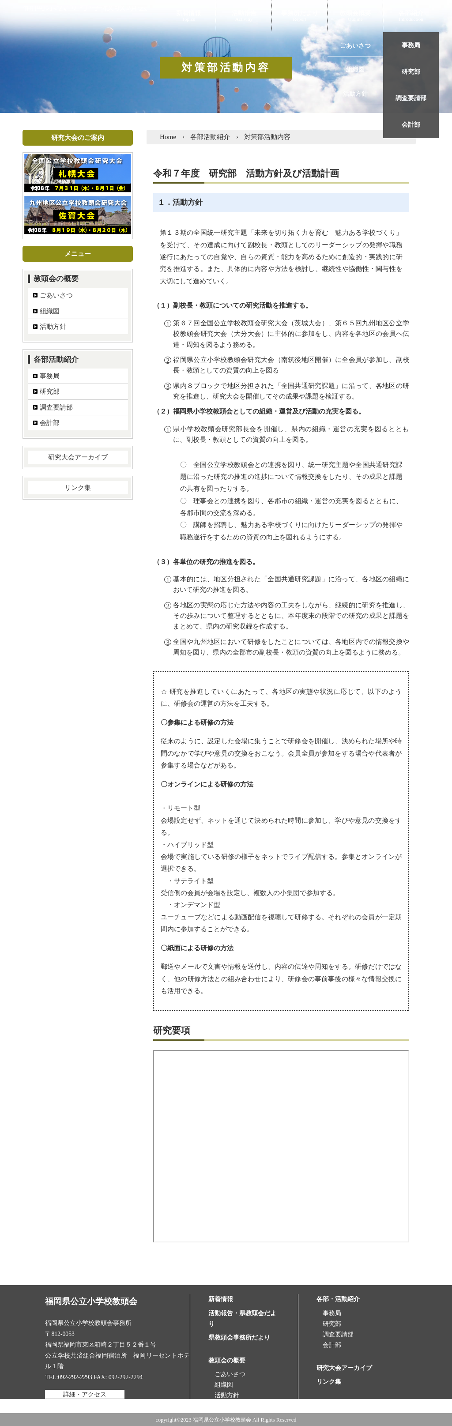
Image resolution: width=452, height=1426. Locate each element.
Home (168, 136)
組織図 (50, 311)
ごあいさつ (56, 295)
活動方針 (53, 326)
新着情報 (188, 14)
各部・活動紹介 (338, 1299)
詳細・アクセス (84, 1394)
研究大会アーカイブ (78, 457)
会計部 (50, 422)
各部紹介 (411, 14)
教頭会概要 (355, 14)
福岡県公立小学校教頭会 (92, 14)
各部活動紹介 (56, 359)
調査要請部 (56, 407)
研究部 (50, 391)
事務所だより (299, 14)
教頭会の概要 (56, 279)
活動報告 (244, 14)
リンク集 (77, 487)
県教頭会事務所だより (239, 1337)
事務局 (50, 376)
